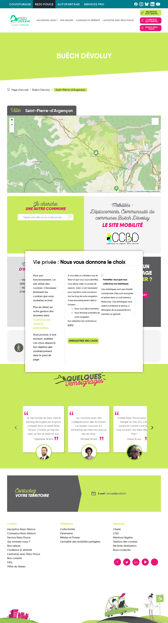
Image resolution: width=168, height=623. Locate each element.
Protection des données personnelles (41, 323)
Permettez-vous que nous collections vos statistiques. (116, 281)
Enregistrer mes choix (83, 340)
